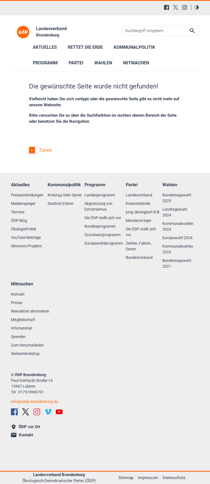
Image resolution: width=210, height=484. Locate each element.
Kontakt (18, 294)
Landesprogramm (99, 195)
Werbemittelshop (25, 353)
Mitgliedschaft (23, 319)
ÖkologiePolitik (23, 229)
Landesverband (139, 195)
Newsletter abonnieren (30, 311)
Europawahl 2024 (177, 238)
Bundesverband (139, 257)
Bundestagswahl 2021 (176, 263)
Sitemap (125, 477)
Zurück (45, 150)
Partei (76, 62)
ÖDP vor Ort (26, 426)
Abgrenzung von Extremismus (98, 206)
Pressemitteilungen (27, 195)
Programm (45, 62)
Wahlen (103, 62)
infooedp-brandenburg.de (34, 401)
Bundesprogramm (99, 226)
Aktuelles (45, 47)
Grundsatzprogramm (102, 235)
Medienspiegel (23, 203)
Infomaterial (21, 328)
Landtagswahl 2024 (174, 212)
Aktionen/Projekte (26, 246)
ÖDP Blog (19, 220)
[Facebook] (166, 7)
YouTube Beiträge (26, 237)
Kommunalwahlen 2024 (177, 226)
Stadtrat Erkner (61, 203)
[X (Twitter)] (175, 7)
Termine (17, 212)
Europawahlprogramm (103, 243)
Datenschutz (174, 477)
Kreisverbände (138, 203)
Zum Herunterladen (27, 345)
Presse (16, 302)
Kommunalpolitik (134, 47)
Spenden (18, 336)
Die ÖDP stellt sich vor (102, 218)
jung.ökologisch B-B (142, 212)
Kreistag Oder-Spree (64, 195)
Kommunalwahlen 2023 (177, 249)
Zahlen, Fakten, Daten (138, 246)
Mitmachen (136, 62)
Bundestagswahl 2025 (176, 198)
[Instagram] (184, 7)
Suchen (192, 31)
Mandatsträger (138, 220)
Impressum (148, 477)
